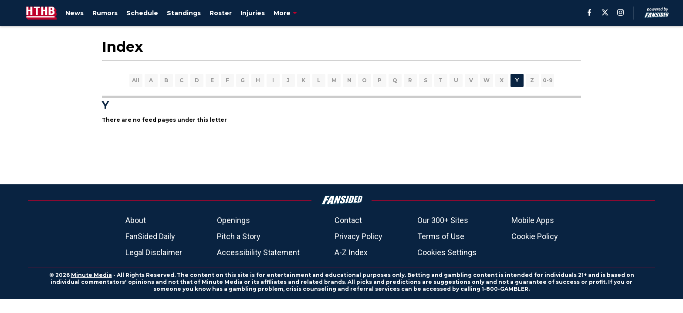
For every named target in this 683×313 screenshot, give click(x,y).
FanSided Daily (150, 236)
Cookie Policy (534, 236)
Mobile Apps (532, 220)
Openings (233, 220)
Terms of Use (440, 236)
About (135, 220)
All (135, 80)
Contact (348, 220)
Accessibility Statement (258, 252)
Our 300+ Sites (442, 220)
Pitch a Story (238, 236)
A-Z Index (351, 252)
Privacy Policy (358, 236)
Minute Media (91, 275)
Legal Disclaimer (153, 252)
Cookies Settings (447, 252)
